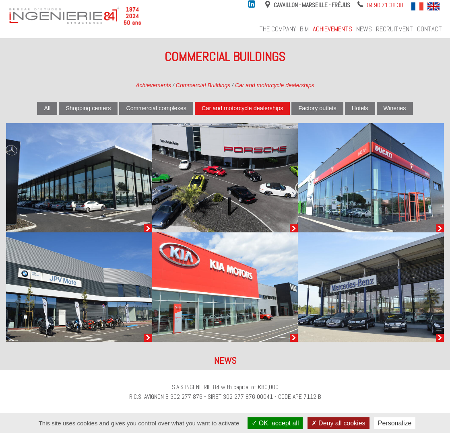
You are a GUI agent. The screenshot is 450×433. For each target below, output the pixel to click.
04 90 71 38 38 (385, 5)
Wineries (395, 108)
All (47, 108)
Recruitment (394, 29)
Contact (429, 29)
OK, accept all (275, 423)
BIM (304, 29)
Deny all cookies (338, 423)
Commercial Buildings (203, 85)
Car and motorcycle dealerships (274, 85)
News (364, 29)
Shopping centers (88, 108)
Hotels (360, 108)
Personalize (395, 423)
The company (277, 29)
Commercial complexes (156, 108)
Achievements (332, 29)
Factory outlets (317, 108)
